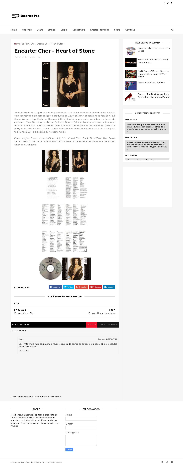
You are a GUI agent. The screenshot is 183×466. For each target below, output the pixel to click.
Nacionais (27, 30)
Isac (21, 339)
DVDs (40, 30)
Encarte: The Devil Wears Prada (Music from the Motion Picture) (154, 95)
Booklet (25, 44)
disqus (102, 325)
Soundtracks (79, 30)
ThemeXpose (25, 462)
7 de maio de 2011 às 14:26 (107, 339)
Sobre (117, 30)
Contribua (130, 30)
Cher (33, 44)
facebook (112, 325)
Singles (51, 30)
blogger (91, 325)
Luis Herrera (131, 155)
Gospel (63, 30)
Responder (24, 351)
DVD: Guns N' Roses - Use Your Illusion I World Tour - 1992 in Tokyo (153, 74)
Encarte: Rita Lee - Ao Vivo (151, 82)
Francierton (131, 120)
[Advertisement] (146, 186)
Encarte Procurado (99, 30)
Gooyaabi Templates (53, 462)
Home (13, 30)
